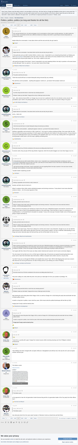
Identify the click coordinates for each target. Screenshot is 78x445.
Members (25, 5)
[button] (21, 5)
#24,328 (74, 155)
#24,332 (74, 240)
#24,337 (74, 348)
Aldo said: (15, 334)
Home (3, 5)
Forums (9, 5)
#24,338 (74, 362)
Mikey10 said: (16, 313)
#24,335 (74, 310)
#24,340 (74, 405)
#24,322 (74, 47)
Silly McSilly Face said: (18, 72)
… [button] (8, 25)
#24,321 (74, 28)
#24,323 (74, 69)
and (19, 116)
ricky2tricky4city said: (18, 123)
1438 (31, 25)
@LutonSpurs (19, 56)
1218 (22, 25)
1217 (18, 25)
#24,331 (74, 216)
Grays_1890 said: (17, 390)
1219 (25, 25)
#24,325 (74, 106)
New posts (3, 7)
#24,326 (74, 120)
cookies (12, 439)
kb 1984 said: (16, 31)
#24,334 (74, 283)
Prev (4, 25)
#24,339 (74, 387)
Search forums (10, 7)
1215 (11, 25)
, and (21, 65)
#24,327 (74, 142)
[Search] (73, 5)
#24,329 (74, 177)
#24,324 (74, 87)
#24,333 (74, 267)
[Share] (72, 28)
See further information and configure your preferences (15, 441)
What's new (17, 5)
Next (35, 25)
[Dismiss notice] (75, 11)
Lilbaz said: (15, 50)
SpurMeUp (4, 22)
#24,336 (74, 331)
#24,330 (74, 196)
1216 (15, 25)
